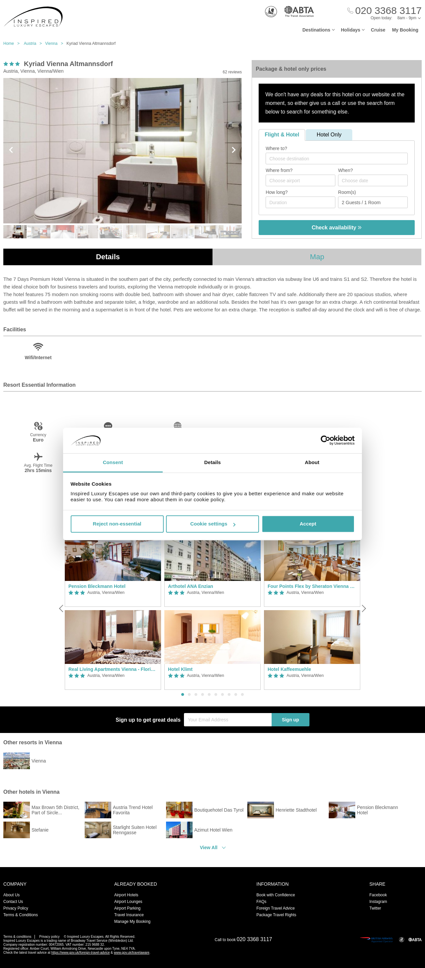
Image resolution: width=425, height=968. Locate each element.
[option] (113, 608)
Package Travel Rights (276, 915)
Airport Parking (127, 908)
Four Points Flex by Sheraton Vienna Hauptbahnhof (312, 586)
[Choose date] (373, 180)
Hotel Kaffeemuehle (289, 669)
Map (317, 257)
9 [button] (235, 694)
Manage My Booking (132, 921)
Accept (307, 524)
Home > (13, 43)
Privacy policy (49, 936)
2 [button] (189, 694)
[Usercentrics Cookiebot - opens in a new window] (326, 440)
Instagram (378, 901)
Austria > (34, 43)
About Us (11, 895)
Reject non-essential (117, 524)
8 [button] (229, 694)
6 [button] (215, 694)
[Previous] (61, 608)
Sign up (290, 719)
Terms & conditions (17, 936)
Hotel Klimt (180, 669)
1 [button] (182, 694)
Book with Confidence (275, 895)
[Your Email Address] (228, 719)
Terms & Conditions (20, 915)
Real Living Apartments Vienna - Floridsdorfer (112, 669)
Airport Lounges (128, 901)
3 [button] (196, 694)
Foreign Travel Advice (275, 908)
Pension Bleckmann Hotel (97, 586)
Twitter (375, 908)
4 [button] (202, 694)
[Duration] (300, 202)
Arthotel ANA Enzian (190, 586)
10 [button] (242, 694)
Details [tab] (212, 462)
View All (208, 847)
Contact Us (13, 901)
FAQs (261, 901)
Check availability (337, 227)
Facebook (378, 895)
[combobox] (337, 158)
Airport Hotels (126, 895)
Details (108, 257)
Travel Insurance (129, 915)
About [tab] (312, 462)
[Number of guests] (373, 202)
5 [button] (209, 694)
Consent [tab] (113, 462)
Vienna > (55, 43)
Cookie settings (212, 524)
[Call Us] (384, 11)
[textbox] (340, 158)
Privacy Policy (15, 908)
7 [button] (222, 694)
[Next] (363, 608)
